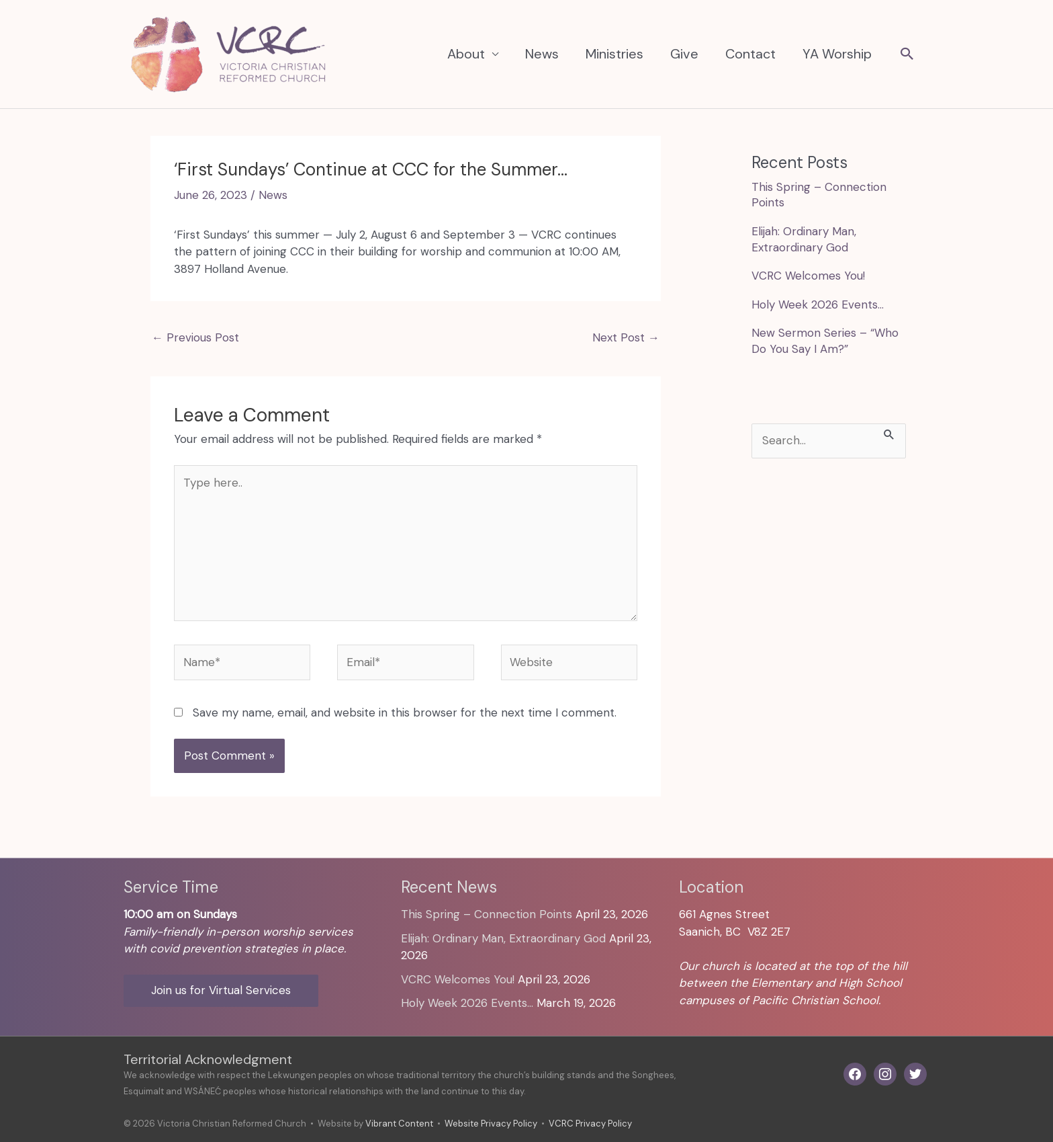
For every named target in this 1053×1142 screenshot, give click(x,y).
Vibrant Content (399, 1123)
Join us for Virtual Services (221, 990)
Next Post (625, 337)
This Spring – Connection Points (486, 914)
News (542, 54)
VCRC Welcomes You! (808, 275)
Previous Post (195, 337)
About (466, 54)
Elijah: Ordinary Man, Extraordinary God (803, 239)
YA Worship (837, 54)
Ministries (614, 54)
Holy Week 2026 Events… (817, 304)
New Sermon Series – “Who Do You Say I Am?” (825, 340)
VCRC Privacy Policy (590, 1123)
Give (684, 54)
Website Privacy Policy (491, 1123)
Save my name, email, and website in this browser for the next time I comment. (404, 712)
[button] (907, 55)
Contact (750, 54)
